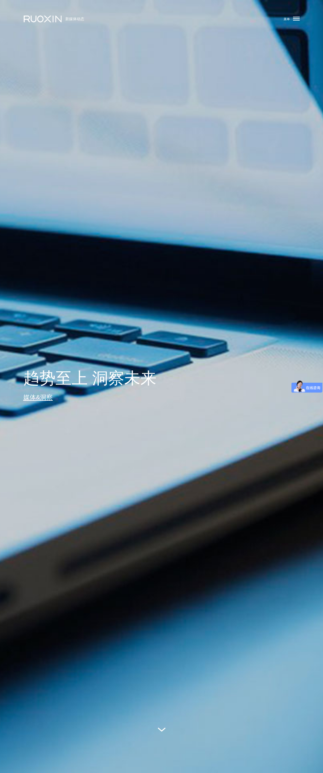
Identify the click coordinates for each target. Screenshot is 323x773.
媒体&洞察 (38, 397)
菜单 (292, 19)
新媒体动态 (74, 19)
